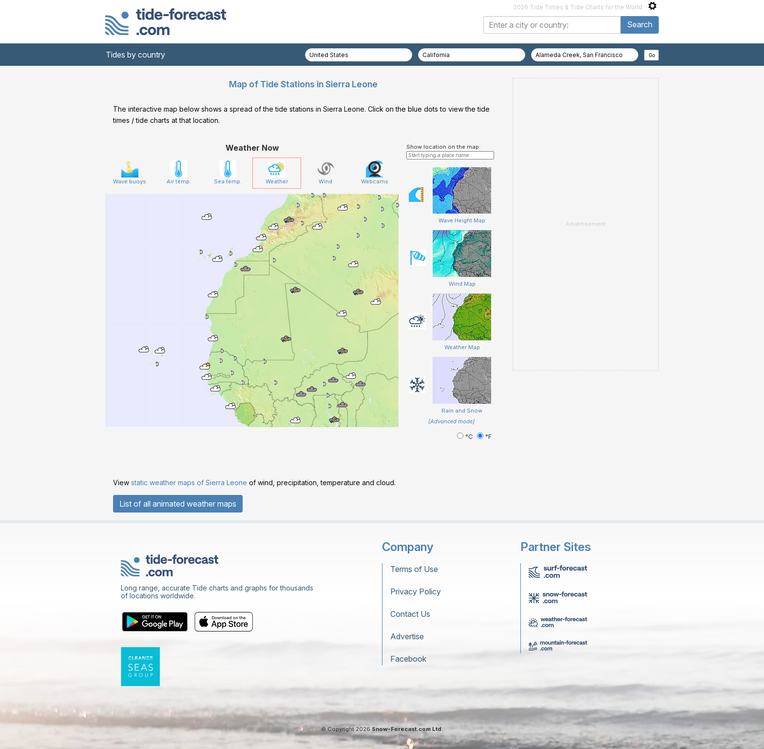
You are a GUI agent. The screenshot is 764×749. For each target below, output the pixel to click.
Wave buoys (129, 172)
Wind (325, 172)
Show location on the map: (443, 146)
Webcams (374, 172)
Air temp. (179, 172)
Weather (277, 172)
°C (466, 436)
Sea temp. (228, 172)
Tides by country (135, 54)
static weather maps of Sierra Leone (189, 482)
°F (484, 436)
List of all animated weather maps (177, 504)
